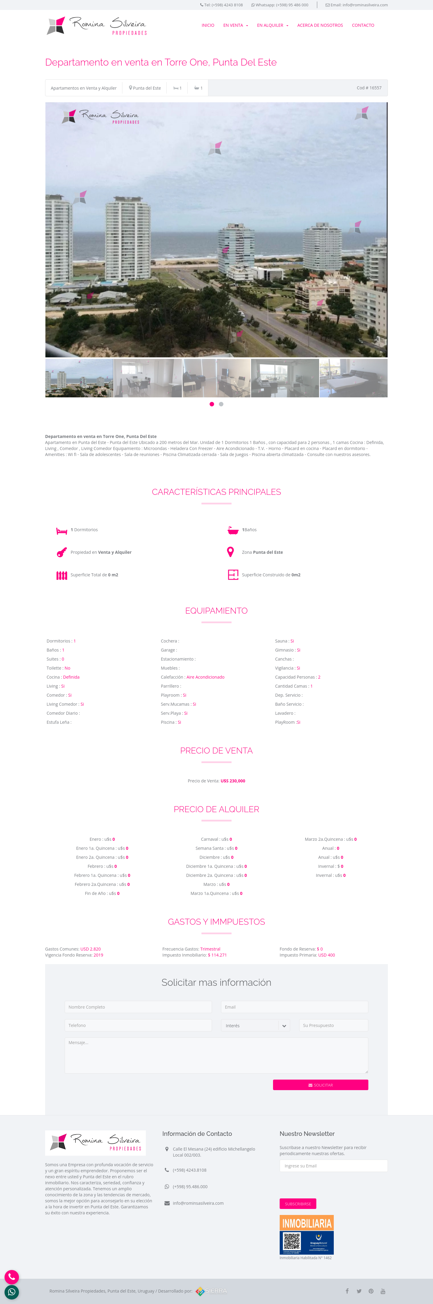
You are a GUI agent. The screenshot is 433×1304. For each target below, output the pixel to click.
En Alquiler (272, 25)
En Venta (235, 25)
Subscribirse (298, 1204)
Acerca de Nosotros (320, 25)
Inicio (208, 25)
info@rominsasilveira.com (198, 1203)
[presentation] (214, 1091)
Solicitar (321, 1085)
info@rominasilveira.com (365, 5)
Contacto (363, 25)
